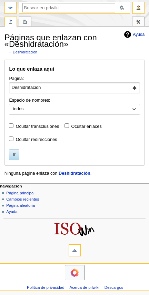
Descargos (114, 287)
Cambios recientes (22, 199)
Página (11, 22)
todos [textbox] (18, 108)
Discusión (25, 22)
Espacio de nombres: (29, 100)
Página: (16, 78)
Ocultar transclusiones (37, 126)
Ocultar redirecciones (36, 139)
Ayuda (133, 34)
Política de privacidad (45, 287)
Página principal (20, 193)
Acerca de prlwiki (84, 287)
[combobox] (74, 87)
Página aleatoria (20, 205)
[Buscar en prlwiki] (68, 7)
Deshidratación (25, 52)
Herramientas (138, 22)
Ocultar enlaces (86, 126)
